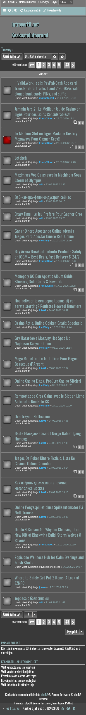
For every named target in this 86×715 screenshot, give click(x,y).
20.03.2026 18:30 (62, 240)
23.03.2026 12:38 (55, 184)
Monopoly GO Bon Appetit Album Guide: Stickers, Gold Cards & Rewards (44, 279)
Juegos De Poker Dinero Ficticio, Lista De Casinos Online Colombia (45, 461)
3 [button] (49, 65)
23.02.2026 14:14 (58, 467)
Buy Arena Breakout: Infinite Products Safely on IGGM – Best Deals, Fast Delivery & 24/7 (48, 254)
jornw (42, 587)
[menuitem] (12, 10)
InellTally (44, 240)
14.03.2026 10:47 (58, 310)
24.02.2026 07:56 (58, 420)
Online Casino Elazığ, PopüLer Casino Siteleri (48, 381)
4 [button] (54, 65)
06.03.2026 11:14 (62, 347)
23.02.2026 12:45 (58, 516)
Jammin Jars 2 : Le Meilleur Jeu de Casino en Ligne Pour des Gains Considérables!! (47, 111)
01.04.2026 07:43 (66, 98)
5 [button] (59, 65)
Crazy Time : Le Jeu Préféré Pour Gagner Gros (48, 214)
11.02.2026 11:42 (55, 602)
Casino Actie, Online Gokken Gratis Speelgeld (48, 323)
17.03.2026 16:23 (66, 261)
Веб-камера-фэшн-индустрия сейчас (43, 197)
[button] (32, 65)
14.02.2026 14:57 (72, 566)
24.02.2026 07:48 (58, 443)
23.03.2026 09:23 (55, 218)
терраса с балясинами (32, 598)
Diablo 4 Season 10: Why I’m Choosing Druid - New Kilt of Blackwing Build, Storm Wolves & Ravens (49, 535)
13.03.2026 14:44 (62, 327)
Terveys (7, 49)
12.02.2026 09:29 (58, 587)
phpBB (44, 694)
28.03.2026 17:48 (66, 162)
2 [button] (44, 65)
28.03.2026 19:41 (66, 118)
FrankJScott (46, 118)
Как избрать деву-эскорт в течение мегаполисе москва (41, 485)
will (41, 184)
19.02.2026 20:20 (66, 544)
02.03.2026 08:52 (62, 385)
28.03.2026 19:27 (66, 143)
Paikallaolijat (10, 643)
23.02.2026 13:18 (58, 492)
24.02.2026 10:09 (62, 405)
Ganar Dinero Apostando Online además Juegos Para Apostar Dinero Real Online (44, 233)
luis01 (42, 310)
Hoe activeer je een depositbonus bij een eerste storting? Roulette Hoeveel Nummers (48, 303)
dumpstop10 (46, 98)
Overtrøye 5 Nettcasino (32, 416)
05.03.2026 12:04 (58, 368)
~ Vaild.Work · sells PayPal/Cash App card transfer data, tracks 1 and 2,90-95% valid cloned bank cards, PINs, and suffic (47, 88)
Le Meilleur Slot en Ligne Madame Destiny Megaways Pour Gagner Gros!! (46, 136)
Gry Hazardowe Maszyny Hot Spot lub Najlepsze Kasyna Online (42, 341)
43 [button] (67, 65)
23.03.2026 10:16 (55, 201)
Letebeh (21, 158)
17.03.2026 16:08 (66, 285)
